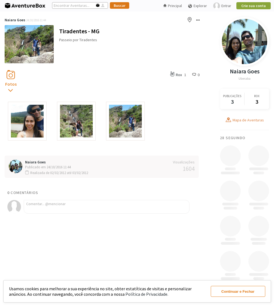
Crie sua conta (253, 5)
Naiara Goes (15, 19)
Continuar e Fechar (237, 291)
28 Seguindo (232, 137)
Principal (172, 5)
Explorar (197, 6)
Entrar (222, 5)
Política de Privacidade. (146, 294)
